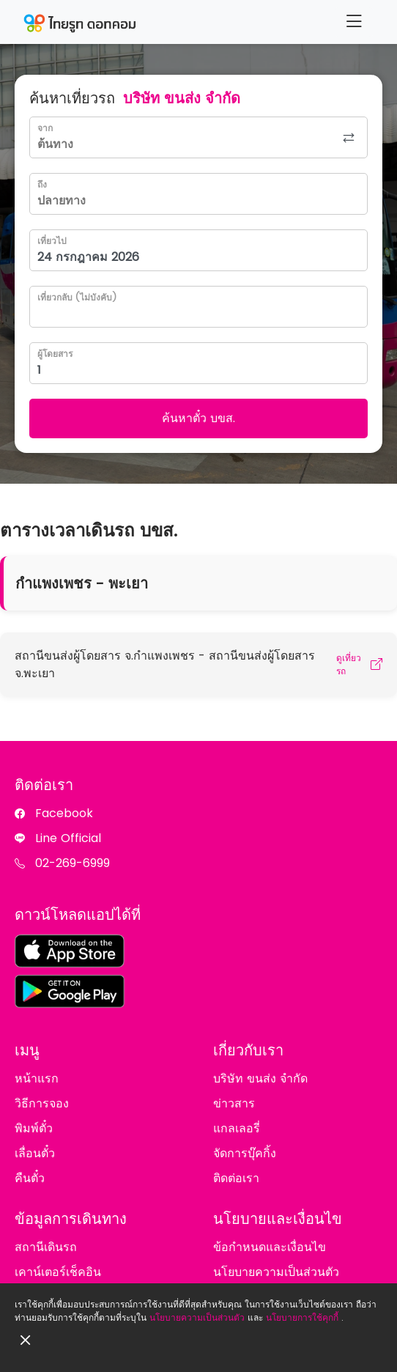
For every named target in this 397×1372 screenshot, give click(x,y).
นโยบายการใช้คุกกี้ (302, 1317)
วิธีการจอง (42, 1103)
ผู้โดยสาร (55, 353)
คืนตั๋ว (30, 1178)
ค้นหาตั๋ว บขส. (198, 418)
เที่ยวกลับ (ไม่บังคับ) (76, 297)
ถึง (42, 184)
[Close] (26, 1340)
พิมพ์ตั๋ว (34, 1128)
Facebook (64, 813)
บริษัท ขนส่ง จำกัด (260, 1078)
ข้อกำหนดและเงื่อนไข (269, 1247)
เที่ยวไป (52, 241)
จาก (45, 128)
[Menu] (354, 21)
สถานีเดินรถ (46, 1247)
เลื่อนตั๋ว (35, 1153)
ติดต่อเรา (236, 1178)
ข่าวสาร (234, 1103)
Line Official (68, 838)
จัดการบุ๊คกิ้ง (244, 1153)
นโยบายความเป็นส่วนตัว (197, 1317)
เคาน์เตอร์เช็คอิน (58, 1272)
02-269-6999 (72, 863)
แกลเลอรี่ (236, 1128)
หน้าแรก (37, 1078)
